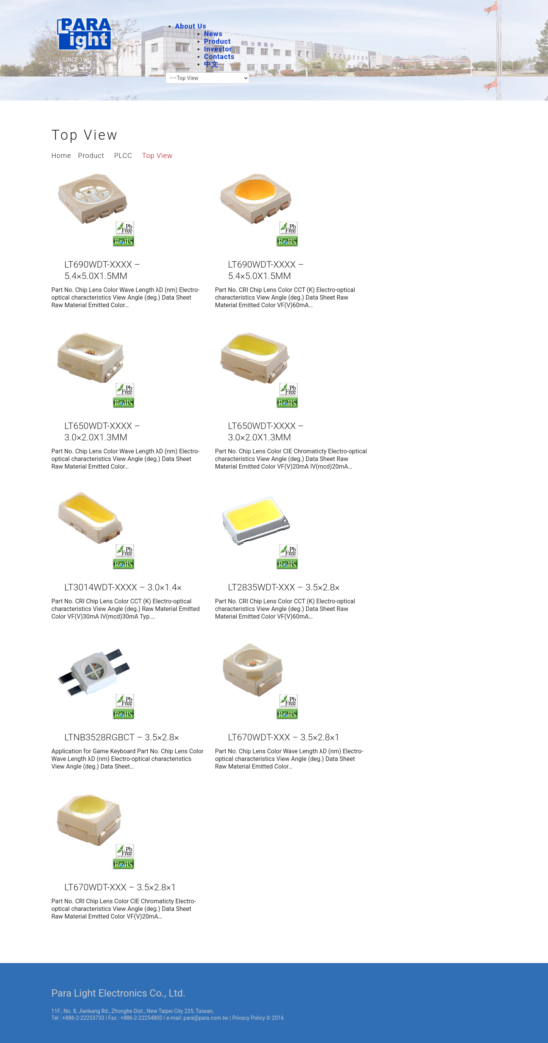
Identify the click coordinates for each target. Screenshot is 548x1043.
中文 (211, 64)
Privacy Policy (248, 1018)
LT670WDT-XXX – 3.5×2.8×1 (284, 737)
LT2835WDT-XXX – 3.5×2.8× (284, 587)
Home (61, 155)
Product (217, 41)
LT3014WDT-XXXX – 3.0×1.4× (123, 587)
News (213, 34)
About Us (190, 26)
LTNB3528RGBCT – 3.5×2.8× (121, 737)
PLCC (123, 155)
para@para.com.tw (205, 1018)
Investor (218, 49)
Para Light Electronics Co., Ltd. (118, 993)
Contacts (219, 57)
